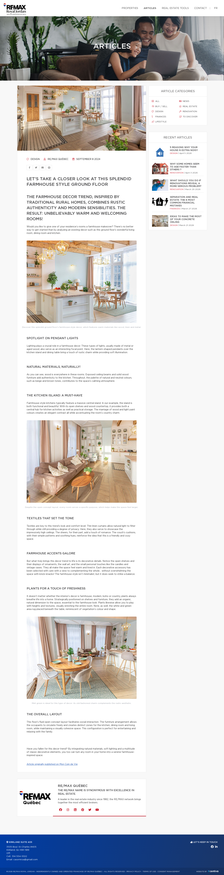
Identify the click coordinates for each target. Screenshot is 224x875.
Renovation (188, 111)
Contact (200, 8)
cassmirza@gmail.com (25, 860)
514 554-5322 (19, 856)
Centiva (213, 871)
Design (33, 159)
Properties (130, 8)
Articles (150, 8)
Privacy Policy (134, 871)
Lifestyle (159, 122)
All (156, 101)
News (184, 101)
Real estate (188, 106)
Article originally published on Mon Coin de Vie (52, 764)
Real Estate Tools (175, 8)
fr (216, 8)
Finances (159, 117)
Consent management (169, 871)
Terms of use (149, 871)
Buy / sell (159, 106)
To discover (188, 117)
